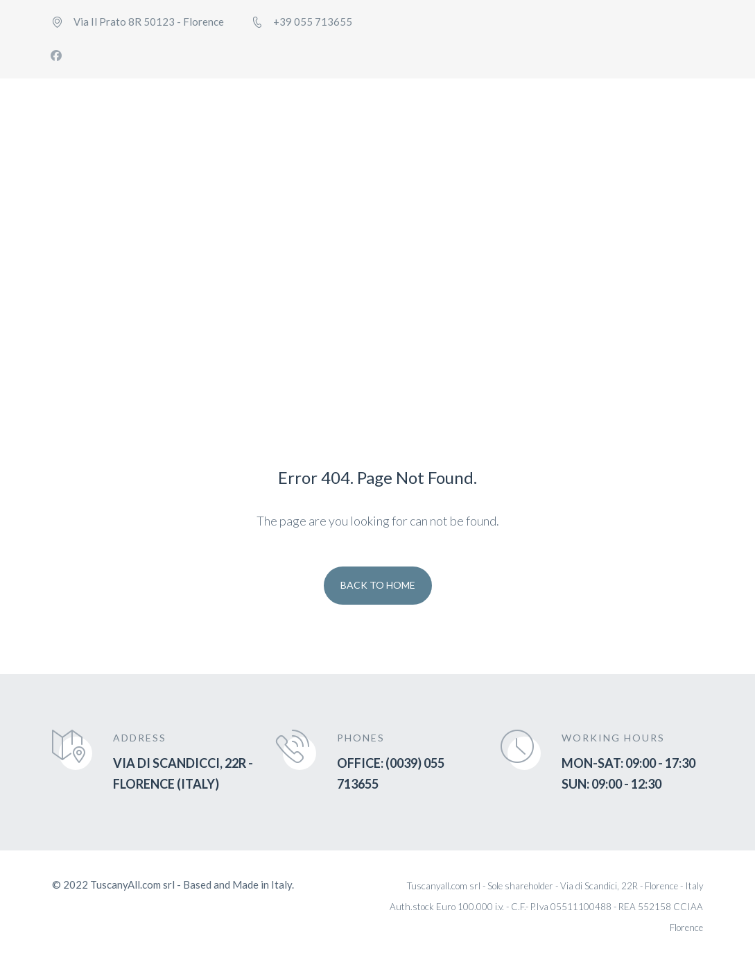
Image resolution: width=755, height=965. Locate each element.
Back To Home (377, 585)
